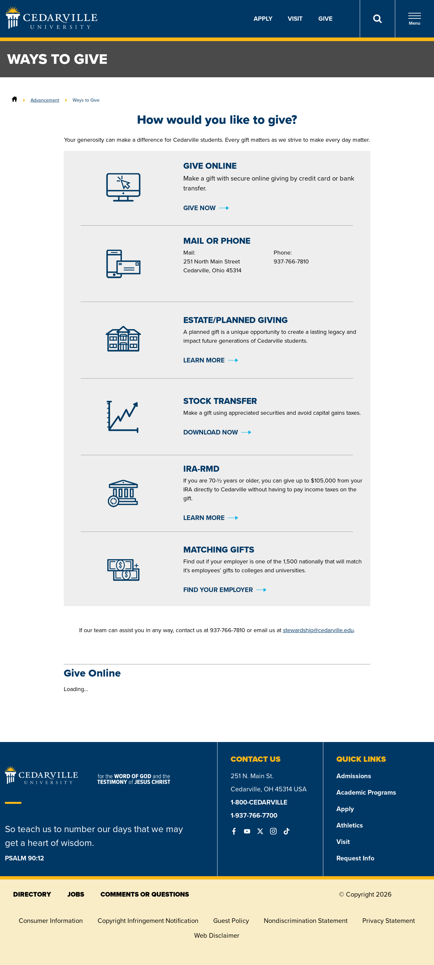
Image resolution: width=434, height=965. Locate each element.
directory (32, 894)
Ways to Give (86, 100)
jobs (75, 894)
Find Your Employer (218, 590)
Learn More (204, 360)
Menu (414, 19)
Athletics (349, 825)
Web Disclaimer (217, 935)
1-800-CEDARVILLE (259, 802)
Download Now (210, 432)
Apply (263, 18)
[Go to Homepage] (51, 27)
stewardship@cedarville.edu (318, 630)
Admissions (353, 776)
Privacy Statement (388, 921)
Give (325, 18)
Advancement (45, 100)
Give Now (199, 208)
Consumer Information (51, 921)
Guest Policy (231, 921)
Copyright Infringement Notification (148, 921)
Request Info (355, 858)
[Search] (377, 18)
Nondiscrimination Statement (306, 921)
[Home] (14, 100)
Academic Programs (366, 792)
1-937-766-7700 (254, 815)
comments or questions (145, 894)
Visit (295, 18)
